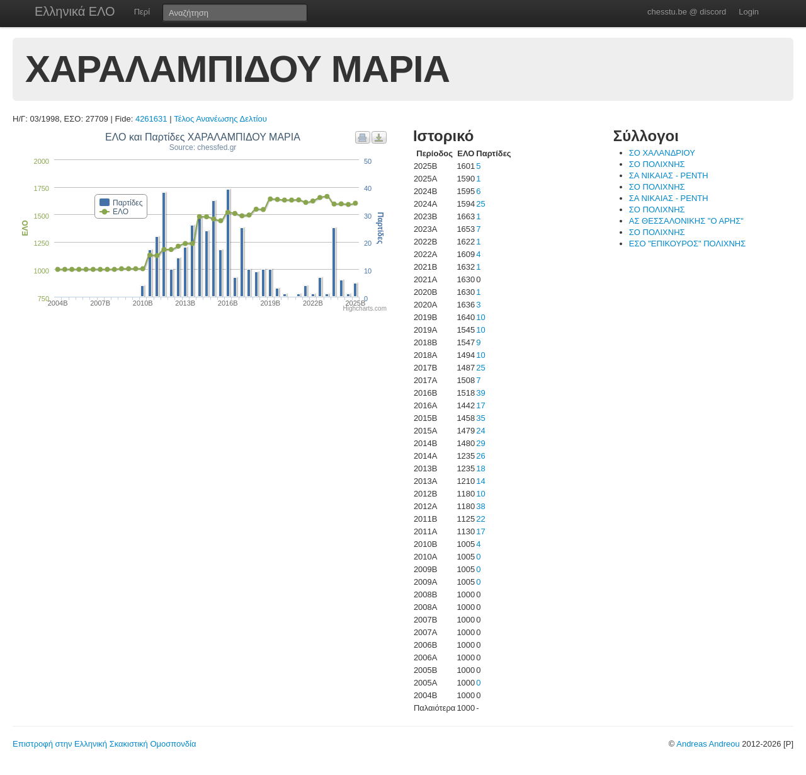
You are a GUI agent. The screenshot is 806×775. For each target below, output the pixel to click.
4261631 (151, 118)
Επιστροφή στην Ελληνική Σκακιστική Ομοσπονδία (104, 744)
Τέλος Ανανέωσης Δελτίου (220, 118)
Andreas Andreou (707, 744)
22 (480, 519)
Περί (142, 11)
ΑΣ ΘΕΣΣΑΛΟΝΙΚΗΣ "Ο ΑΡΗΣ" (686, 221)
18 (480, 468)
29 (480, 443)
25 (480, 204)
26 (480, 456)
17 (480, 405)
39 (480, 393)
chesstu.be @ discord (686, 11)
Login (749, 11)
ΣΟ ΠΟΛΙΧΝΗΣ (657, 164)
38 (480, 506)
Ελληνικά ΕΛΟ (75, 11)
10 (480, 317)
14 (480, 481)
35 (480, 418)
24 (480, 430)
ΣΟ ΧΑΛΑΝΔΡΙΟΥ (662, 153)
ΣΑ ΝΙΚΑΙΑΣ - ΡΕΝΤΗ (668, 175)
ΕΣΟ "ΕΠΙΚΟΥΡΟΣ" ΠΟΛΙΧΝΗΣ (687, 243)
